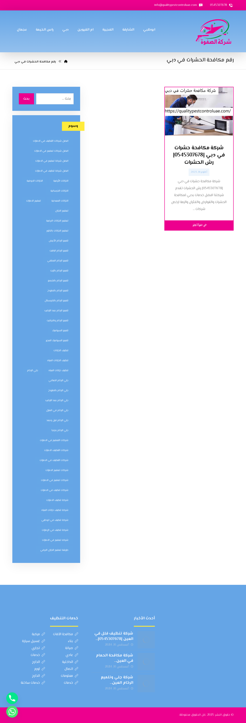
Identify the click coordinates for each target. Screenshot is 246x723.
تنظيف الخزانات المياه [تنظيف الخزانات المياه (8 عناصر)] (57, 361)
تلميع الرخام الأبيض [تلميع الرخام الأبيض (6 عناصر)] (58, 241)
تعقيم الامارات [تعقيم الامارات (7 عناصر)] (33, 201)
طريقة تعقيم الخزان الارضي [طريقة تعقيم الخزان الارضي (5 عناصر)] (54, 550)
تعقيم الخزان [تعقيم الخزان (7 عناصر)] (61, 211)
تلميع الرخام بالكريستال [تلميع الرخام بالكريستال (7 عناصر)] (56, 301)
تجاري (38, 648)
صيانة (71, 648)
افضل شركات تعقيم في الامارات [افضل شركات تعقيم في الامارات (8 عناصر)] (51, 151)
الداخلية (70, 662)
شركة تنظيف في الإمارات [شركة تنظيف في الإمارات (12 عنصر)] (55, 530)
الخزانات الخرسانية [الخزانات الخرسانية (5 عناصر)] (59, 191)
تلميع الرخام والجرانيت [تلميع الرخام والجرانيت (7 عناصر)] (57, 321)
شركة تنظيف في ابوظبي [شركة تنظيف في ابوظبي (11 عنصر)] (54, 520)
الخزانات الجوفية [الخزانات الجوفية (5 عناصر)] (35, 181)
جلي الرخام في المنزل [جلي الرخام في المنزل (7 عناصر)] (57, 410)
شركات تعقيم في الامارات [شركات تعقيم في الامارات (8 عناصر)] (54, 480)
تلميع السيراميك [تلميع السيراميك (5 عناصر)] (60, 331)
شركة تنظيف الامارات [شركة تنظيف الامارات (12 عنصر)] (57, 500)
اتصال (71, 669)
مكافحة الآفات (65, 634)
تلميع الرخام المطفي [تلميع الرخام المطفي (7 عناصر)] (57, 261)
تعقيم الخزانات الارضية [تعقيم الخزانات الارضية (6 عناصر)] (57, 221)
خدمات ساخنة (33, 683)
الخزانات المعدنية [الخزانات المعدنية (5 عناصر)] (59, 201)
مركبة (38, 634)
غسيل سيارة (33, 641)
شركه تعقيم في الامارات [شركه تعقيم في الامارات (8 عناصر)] (55, 540)
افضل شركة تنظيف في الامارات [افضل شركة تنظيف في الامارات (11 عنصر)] (51, 171)
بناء (73, 641)
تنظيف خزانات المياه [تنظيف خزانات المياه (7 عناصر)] (58, 371)
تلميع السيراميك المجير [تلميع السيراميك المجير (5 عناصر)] (57, 341)
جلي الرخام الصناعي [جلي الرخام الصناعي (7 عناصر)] (58, 381)
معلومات (69, 676)
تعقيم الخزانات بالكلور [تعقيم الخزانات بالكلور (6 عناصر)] (57, 231)
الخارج (38, 662)
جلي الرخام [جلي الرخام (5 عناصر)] (32, 371)
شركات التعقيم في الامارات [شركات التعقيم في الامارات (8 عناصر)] (54, 440)
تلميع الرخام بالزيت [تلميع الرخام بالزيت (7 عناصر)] (59, 271)
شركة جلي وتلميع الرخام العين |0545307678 (117, 682)
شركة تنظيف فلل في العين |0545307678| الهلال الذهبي (113, 639)
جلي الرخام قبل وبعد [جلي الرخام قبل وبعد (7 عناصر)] (57, 420)
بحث (26, 99)
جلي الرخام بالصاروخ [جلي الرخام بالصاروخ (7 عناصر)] (58, 391)
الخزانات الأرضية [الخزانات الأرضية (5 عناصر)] (60, 181)
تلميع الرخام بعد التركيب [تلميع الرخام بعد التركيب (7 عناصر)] (56, 311)
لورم (39, 669)
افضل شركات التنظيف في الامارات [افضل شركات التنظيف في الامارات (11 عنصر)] (50, 141)
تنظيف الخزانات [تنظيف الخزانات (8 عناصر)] (60, 351)
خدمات (38, 655)
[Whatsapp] (12, 712)
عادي (72, 655)
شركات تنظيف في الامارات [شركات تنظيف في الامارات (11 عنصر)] (54, 490)
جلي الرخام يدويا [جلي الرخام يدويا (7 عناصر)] (60, 430)
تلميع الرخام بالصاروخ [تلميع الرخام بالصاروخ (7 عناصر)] (57, 291)
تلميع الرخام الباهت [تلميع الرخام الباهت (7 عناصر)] (59, 251)
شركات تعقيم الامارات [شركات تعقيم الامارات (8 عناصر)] (56, 470)
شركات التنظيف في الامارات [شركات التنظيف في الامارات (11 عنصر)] (54, 460)
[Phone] (12, 698)
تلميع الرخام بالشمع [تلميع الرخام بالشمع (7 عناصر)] (58, 281)
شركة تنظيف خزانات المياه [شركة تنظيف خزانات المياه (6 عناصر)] (54, 510)
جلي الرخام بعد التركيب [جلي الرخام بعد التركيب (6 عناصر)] (56, 400)
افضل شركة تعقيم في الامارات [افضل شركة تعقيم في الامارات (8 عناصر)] (51, 161)
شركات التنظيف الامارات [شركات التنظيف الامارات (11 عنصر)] (56, 450)
